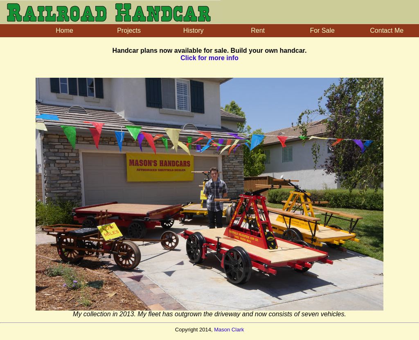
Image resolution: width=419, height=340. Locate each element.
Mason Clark (229, 329)
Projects (129, 30)
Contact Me (386, 30)
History (193, 30)
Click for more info (209, 57)
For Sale (322, 30)
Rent (258, 30)
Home (64, 30)
